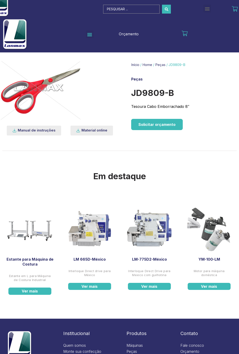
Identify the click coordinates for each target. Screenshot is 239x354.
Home (147, 65)
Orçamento (129, 34)
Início (135, 65)
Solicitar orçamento (157, 124)
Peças (160, 65)
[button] (207, 8)
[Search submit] (166, 9)
